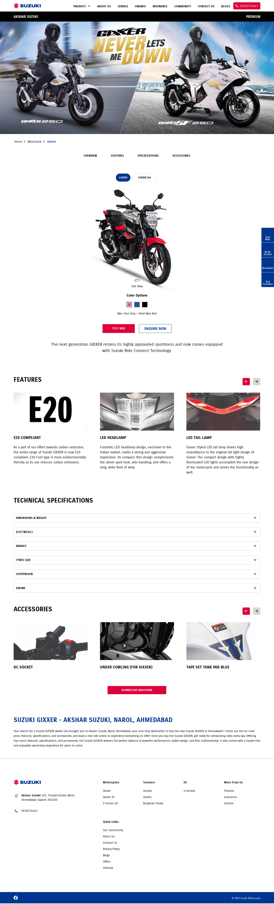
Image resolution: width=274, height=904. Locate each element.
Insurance (230, 798)
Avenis (147, 798)
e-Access (189, 791)
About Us (108, 837)
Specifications (148, 155)
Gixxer (107, 791)
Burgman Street (153, 804)
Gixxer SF (109, 798)
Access (147, 791)
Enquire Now (168, 328)
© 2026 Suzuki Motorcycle (246, 898)
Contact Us (110, 843)
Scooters (149, 783)
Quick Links (111, 822)
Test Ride (105, 328)
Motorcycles (111, 783)
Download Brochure (137, 690)
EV (185, 783)
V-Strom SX (110, 804)
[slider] (137, 238)
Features (117, 155)
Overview (90, 155)
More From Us (233, 783)
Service (228, 804)
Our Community (113, 831)
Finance (229, 791)
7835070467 (29, 811)
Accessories (181, 155)
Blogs (106, 856)
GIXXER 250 (146, 177)
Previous (246, 381)
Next (256, 381)
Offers (106, 862)
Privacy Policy (111, 849)
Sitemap (108, 868)
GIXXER (123, 177)
